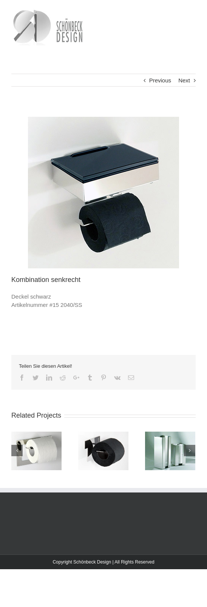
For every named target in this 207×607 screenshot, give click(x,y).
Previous (160, 80)
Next (184, 80)
